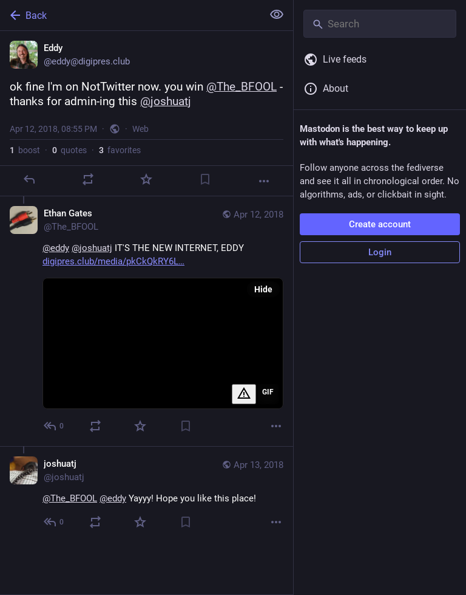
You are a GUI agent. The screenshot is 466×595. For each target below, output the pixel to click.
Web (140, 129)
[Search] (379, 24)
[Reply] (29, 179)
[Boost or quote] (88, 179)
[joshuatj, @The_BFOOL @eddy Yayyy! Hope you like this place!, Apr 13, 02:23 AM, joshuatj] (146, 494)
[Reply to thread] (54, 426)
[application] (162, 343)
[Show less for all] (276, 14)
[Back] (130, 15)
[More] (264, 181)
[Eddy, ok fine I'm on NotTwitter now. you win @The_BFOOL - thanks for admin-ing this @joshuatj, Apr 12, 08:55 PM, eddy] (146, 113)
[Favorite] (146, 179)
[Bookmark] (205, 179)
